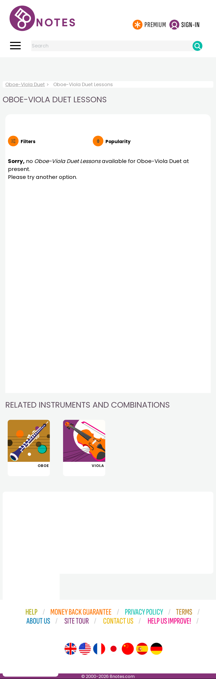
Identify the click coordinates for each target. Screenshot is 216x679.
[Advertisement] (108, 68)
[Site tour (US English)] (84, 648)
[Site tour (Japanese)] (113, 648)
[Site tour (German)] (156, 648)
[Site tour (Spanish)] (142, 648)
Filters (28, 141)
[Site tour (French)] (99, 648)
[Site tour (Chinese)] (127, 648)
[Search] (197, 46)
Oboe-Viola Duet (25, 84)
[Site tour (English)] (70, 648)
